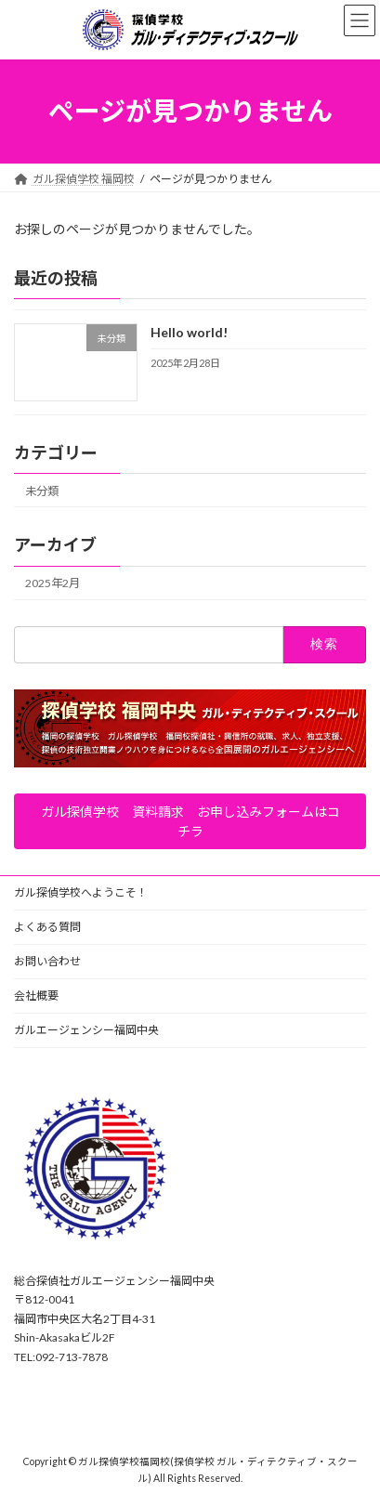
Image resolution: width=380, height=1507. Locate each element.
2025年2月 (52, 583)
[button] (190, 821)
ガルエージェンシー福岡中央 (86, 1030)
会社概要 (36, 995)
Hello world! (189, 332)
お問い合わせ (47, 961)
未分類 (42, 491)
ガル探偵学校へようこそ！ (81, 892)
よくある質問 (47, 927)
